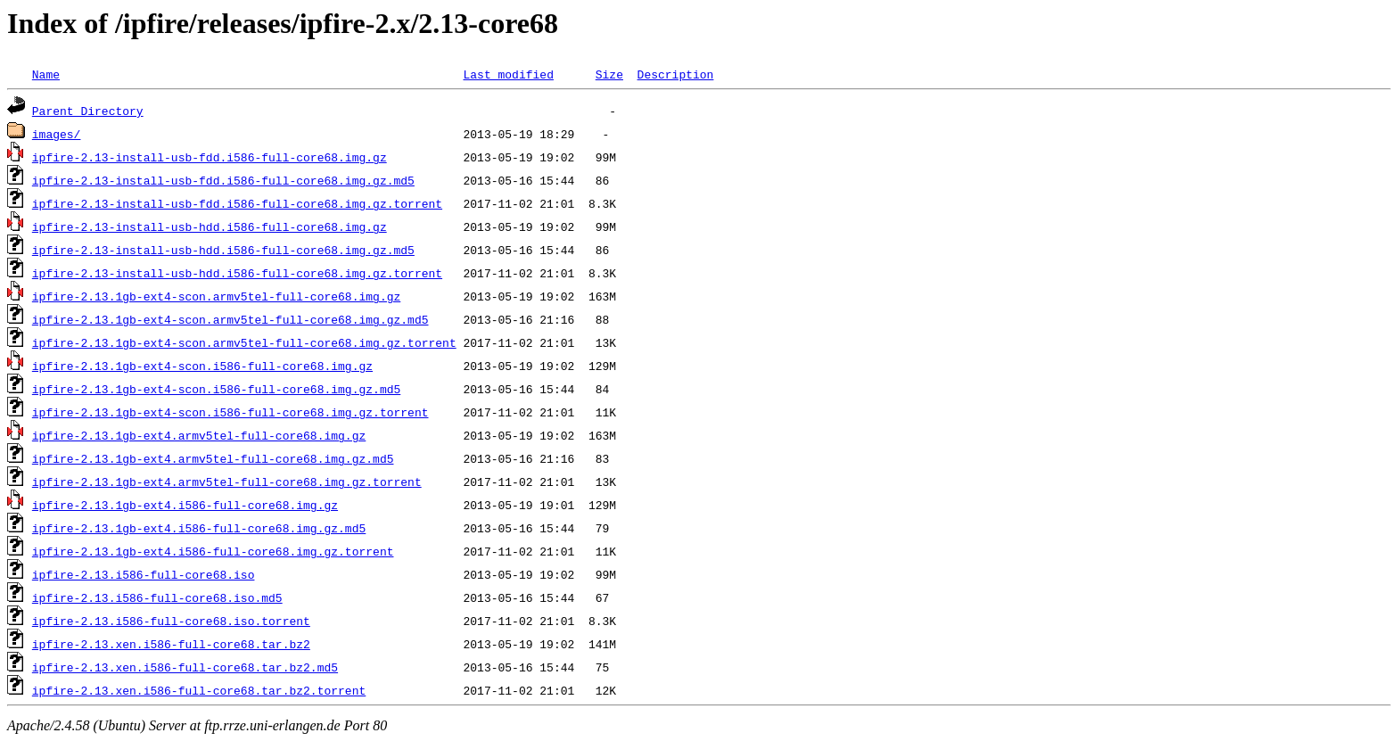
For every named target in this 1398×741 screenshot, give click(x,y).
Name (46, 74)
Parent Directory (88, 111)
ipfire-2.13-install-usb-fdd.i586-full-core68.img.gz (209, 157)
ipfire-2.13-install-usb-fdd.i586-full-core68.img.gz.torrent (237, 203)
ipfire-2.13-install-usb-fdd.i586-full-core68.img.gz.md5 (223, 180)
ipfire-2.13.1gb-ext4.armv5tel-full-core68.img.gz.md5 (213, 458)
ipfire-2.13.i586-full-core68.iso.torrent (171, 621)
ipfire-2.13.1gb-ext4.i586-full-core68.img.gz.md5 (199, 528)
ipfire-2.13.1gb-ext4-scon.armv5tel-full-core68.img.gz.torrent (244, 342)
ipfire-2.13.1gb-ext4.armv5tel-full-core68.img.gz (199, 435)
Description (675, 74)
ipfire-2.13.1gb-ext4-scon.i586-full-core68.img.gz (202, 366)
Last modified (508, 74)
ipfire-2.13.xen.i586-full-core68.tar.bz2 (171, 644)
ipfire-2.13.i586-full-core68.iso (143, 574)
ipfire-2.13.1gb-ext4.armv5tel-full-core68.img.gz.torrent (227, 481)
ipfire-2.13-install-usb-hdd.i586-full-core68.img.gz (209, 226)
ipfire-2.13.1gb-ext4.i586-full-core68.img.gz (185, 505)
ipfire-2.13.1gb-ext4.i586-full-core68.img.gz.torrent (213, 551)
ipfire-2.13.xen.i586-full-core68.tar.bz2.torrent (199, 690)
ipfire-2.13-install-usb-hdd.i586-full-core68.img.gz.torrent (237, 273)
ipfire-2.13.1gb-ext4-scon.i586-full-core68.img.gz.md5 (216, 389)
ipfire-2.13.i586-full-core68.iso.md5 (157, 597)
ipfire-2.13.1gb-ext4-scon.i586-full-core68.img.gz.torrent (230, 412)
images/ (56, 134)
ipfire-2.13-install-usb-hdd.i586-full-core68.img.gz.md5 (223, 250)
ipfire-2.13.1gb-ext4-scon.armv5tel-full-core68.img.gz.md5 (230, 319)
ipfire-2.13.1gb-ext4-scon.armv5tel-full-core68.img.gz (216, 296)
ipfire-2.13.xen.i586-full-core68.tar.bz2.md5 (185, 667)
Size (609, 74)
